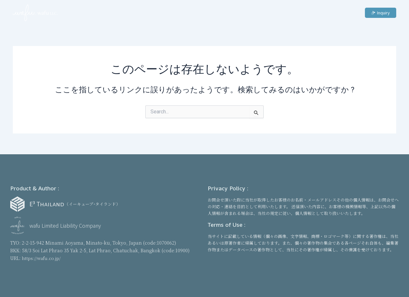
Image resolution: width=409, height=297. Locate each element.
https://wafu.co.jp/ (42, 258)
